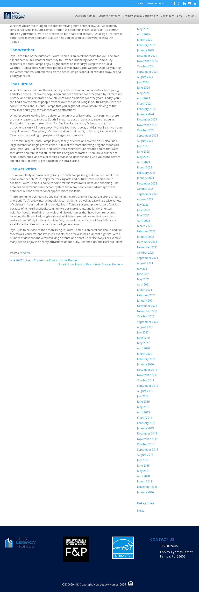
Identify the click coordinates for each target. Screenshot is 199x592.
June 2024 (143, 87)
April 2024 (143, 98)
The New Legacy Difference (139, 15)
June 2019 (143, 401)
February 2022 (146, 231)
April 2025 (143, 34)
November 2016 (147, 487)
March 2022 (144, 226)
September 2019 (147, 386)
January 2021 (145, 300)
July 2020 (142, 332)
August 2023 (145, 141)
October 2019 (145, 380)
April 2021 (143, 284)
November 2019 (147, 375)
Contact (191, 15)
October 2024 (145, 66)
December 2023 (147, 119)
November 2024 (147, 61)
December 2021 (147, 242)
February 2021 (146, 295)
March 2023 (144, 167)
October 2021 (145, 252)
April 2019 (143, 412)
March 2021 (144, 290)
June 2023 (143, 151)
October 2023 (145, 130)
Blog (179, 15)
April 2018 (143, 476)
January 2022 (145, 237)
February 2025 (146, 45)
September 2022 (147, 194)
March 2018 (144, 481)
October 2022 (145, 189)
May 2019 (143, 407)
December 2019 (147, 370)
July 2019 (142, 396)
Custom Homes (108, 15)
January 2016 (145, 492)
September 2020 (147, 322)
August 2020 (145, 327)
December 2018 (147, 433)
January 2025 (145, 50)
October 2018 (145, 444)
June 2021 (143, 274)
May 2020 (143, 343)
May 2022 (143, 215)
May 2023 (143, 157)
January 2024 (145, 114)
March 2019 (144, 417)
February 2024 (146, 109)
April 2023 (143, 162)
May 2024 (143, 93)
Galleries (166, 15)
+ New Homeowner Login (149, 3)
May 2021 (143, 279)
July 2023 (142, 146)
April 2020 (143, 348)
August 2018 (145, 455)
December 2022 (147, 183)
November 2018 (147, 439)
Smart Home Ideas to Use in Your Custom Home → (90, 264)
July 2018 (142, 460)
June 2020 (143, 338)
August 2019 (145, 391)
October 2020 (145, 316)
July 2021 (142, 268)
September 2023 (147, 135)
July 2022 (142, 204)
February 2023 (146, 173)
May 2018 (143, 471)
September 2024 (147, 72)
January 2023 (145, 178)
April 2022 (143, 221)
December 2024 (147, 56)
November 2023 (147, 125)
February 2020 (146, 359)
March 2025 (144, 40)
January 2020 (145, 364)
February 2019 (146, 423)
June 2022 (143, 210)
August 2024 (145, 77)
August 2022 (145, 199)
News (26, 253)
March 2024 (144, 103)
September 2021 (147, 258)
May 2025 (143, 29)
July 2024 (142, 82)
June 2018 (143, 465)
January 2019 (145, 428)
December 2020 (147, 306)
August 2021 (145, 263)
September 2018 (147, 449)
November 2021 (147, 247)
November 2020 (147, 311)
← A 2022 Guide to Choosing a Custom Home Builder (43, 260)
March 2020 (144, 354)
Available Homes (85, 15)
